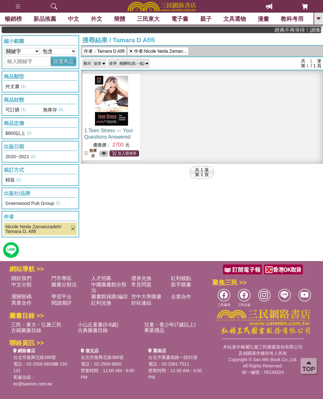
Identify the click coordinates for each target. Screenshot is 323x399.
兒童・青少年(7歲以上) (170, 324)
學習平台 (61, 296)
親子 (206, 19)
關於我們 (21, 278)
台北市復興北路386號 (34, 357)
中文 (73, 19)
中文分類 (21, 284)
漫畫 (263, 19)
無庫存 (90, 153)
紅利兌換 (101, 303)
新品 (44, 19)
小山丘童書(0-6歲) (98, 324)
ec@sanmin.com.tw (32, 383)
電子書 (180, 19)
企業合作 (181, 296)
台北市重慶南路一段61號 (172, 357)
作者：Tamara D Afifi (104, 51)
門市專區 (61, 278)
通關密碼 (21, 296)
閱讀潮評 (61, 303)
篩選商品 (63, 61)
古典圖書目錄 (93, 330)
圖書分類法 (64, 284)
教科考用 (292, 19)
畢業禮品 (154, 330)
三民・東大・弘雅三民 (36, 324)
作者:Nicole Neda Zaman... (158, 51)
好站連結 (141, 303)
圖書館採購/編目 (109, 296)
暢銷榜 (13, 19)
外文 (96, 19)
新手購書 (181, 284)
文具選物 (234, 19)
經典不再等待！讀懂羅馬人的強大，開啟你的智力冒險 (302, 30)
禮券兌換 (141, 278)
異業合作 (21, 303)
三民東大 (148, 19)
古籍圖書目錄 (26, 330)
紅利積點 (181, 278)
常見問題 (141, 284)
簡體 (119, 19)
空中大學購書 (146, 296)
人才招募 (101, 278)
